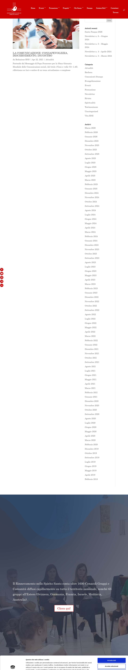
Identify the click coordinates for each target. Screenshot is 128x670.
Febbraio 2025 (91, 184)
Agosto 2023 (90, 262)
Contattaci (114, 8)
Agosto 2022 (90, 314)
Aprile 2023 (90, 280)
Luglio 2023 (90, 267)
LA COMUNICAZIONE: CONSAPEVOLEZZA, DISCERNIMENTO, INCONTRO (40, 54)
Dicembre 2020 (91, 401)
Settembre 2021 (92, 362)
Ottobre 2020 (91, 410)
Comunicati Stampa (94, 76)
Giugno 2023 (90, 271)
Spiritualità (90, 103)
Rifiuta (111, 657)
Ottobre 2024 (91, 201)
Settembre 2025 (92, 154)
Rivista (88, 98)
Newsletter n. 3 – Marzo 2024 (98, 56)
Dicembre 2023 (91, 245)
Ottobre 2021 (91, 358)
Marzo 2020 (90, 440)
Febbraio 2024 (91, 236)
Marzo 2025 (90, 180)
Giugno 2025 (90, 167)
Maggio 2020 (90, 431)
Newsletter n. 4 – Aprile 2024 (98, 51)
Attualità (50, 59)
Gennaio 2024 (91, 240)
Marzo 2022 (90, 336)
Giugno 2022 (90, 323)
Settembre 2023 (92, 258)
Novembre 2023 (92, 249)
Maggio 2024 (90, 223)
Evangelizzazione (93, 81)
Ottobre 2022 (91, 306)
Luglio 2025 (90, 162)
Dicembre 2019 (91, 449)
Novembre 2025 (92, 145)
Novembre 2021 (92, 353)
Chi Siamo (78, 8)
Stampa (89, 8)
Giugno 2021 (90, 375)
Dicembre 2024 (91, 193)
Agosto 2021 (90, 366)
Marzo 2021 (90, 388)
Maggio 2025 (90, 171)
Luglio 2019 (90, 462)
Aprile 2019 (90, 475)
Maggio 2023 (90, 275)
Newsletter (90, 94)
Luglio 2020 (90, 423)
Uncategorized (91, 111)
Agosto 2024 (90, 210)
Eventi (41, 8)
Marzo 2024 (90, 232)
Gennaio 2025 (91, 188)
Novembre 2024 (92, 197)
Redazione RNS (23, 59)
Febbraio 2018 (91, 479)
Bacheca (88, 72)
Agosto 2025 (90, 158)
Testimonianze (91, 107)
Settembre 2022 (92, 310)
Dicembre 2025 (91, 141)
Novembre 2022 (92, 301)
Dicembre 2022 (91, 297)
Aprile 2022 (90, 332)
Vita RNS (89, 116)
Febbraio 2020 (91, 444)
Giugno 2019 (90, 466)
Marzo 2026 (90, 128)
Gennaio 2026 (91, 136)
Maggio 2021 (90, 379)
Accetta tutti (111, 646)
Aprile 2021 (90, 384)
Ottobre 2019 (91, 453)
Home (33, 8)
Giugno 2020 (90, 427)
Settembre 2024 (92, 206)
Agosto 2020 (90, 418)
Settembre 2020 (92, 414)
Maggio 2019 (90, 470)
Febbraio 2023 (91, 288)
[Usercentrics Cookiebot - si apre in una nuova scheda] (12, 666)
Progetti (66, 8)
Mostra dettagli (103, 666)
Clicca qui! (64, 608)
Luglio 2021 (90, 371)
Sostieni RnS (100, 8)
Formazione (53, 8)
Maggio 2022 (90, 327)
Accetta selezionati (111, 652)
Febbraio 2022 (91, 340)
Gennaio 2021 (91, 397)
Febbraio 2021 (91, 392)
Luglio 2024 (90, 214)
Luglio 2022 (90, 319)
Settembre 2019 (92, 457)
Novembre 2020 (92, 405)
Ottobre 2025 (91, 149)
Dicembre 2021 (91, 349)
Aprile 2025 (90, 175)
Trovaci (115, 12)
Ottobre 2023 (91, 254)
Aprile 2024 (90, 227)
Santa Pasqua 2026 (93, 32)
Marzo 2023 (90, 284)
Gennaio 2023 (91, 293)
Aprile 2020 (90, 436)
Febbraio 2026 (91, 132)
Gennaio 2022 (91, 345)
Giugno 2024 (90, 219)
